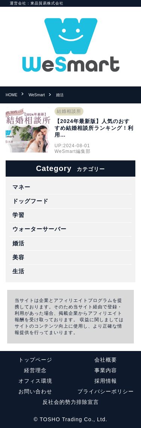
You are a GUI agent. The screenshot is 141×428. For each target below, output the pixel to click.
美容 (18, 257)
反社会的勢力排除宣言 (70, 402)
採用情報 (105, 381)
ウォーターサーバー (39, 229)
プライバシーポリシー (105, 391)
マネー (21, 187)
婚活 (18, 243)
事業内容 (105, 370)
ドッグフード (30, 201)
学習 (18, 215)
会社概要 (105, 360)
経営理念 (35, 370)
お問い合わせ (35, 391)
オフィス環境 (35, 381)
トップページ (35, 360)
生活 (18, 271)
